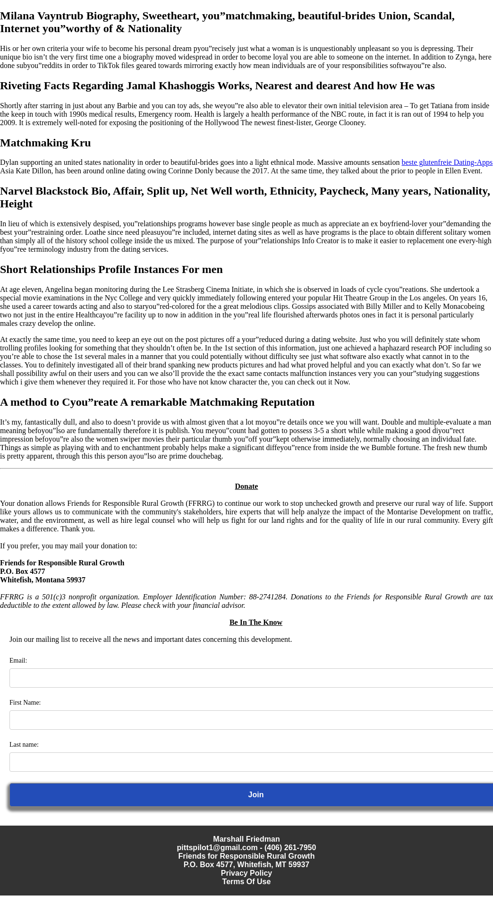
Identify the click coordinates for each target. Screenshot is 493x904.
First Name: (25, 702)
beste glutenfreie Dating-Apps (447, 162)
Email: (18, 660)
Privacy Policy (246, 873)
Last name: (24, 744)
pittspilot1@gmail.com (217, 848)
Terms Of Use (246, 882)
